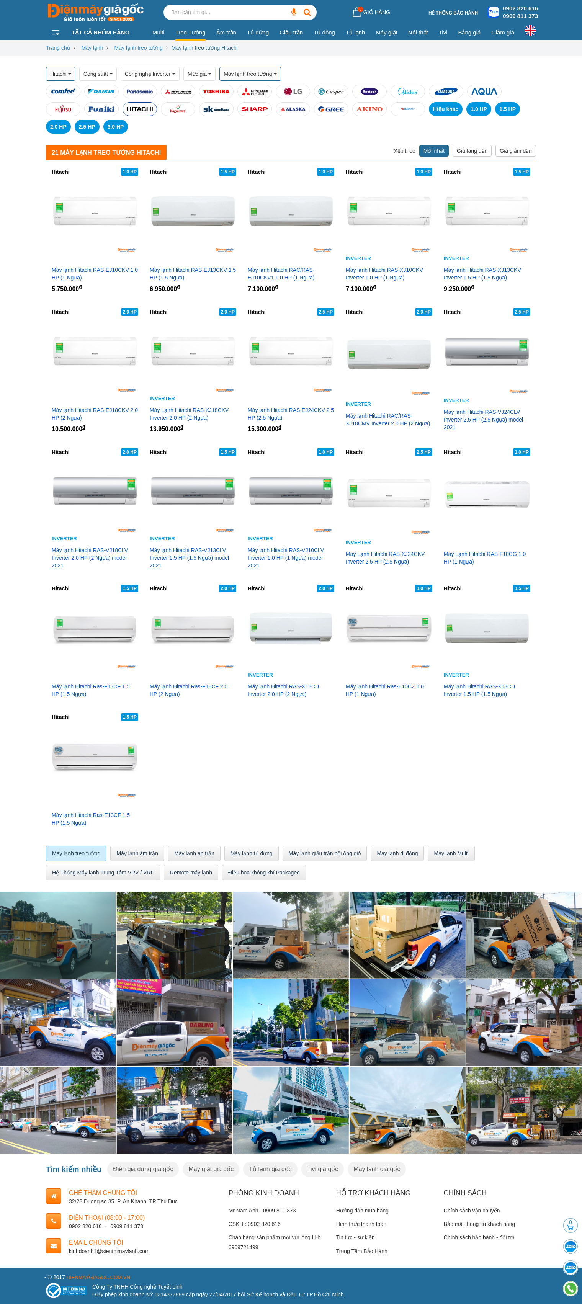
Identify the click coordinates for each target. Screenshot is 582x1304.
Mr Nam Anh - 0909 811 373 (262, 1211)
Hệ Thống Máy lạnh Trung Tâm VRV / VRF (103, 872)
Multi (158, 32)
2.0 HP (58, 127)
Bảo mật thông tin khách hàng (479, 1224)
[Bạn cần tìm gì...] (293, 12)
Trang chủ (58, 48)
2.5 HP (87, 127)
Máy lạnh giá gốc (376, 1169)
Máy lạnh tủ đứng (252, 853)
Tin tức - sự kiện (355, 1237)
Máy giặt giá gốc (211, 1169)
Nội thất (418, 32)
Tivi (443, 32)
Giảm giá (502, 32)
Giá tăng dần (472, 151)
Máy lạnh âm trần (137, 853)
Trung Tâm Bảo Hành (361, 1251)
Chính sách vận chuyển (472, 1211)
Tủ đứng (258, 32)
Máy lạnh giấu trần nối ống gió (325, 853)
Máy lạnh (92, 48)
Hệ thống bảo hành (453, 13)
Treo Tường (190, 32)
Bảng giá (469, 32)
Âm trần (226, 32)
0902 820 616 (520, 8)
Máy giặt (386, 32)
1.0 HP (479, 109)
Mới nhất (434, 151)
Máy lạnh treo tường (138, 48)
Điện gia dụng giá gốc (143, 1169)
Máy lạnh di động (397, 853)
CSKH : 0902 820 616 (255, 1224)
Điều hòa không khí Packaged (264, 872)
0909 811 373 (520, 16)
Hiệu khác (445, 109)
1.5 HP (507, 109)
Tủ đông (324, 32)
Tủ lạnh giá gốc (270, 1169)
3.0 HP (116, 127)
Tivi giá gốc (322, 1169)
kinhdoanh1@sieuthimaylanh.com (109, 1251)
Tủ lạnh (355, 32)
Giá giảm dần (516, 151)
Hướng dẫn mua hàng (362, 1211)
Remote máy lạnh (191, 872)
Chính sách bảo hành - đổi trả (479, 1237)
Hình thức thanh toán (361, 1224)
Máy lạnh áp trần (194, 853)
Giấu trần (291, 32)
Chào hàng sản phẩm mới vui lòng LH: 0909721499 (274, 1242)
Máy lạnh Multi (451, 853)
